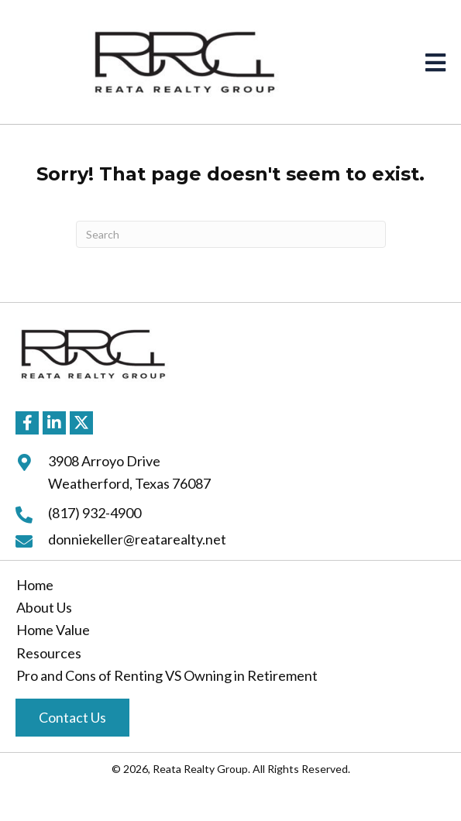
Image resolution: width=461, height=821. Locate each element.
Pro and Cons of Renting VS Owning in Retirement (167, 675)
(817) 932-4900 (94, 512)
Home (34, 584)
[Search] (231, 234)
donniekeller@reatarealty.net (137, 539)
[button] (27, 423)
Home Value (53, 629)
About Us (44, 607)
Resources (48, 652)
